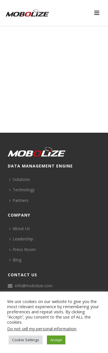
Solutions (19, 179)
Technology (22, 189)
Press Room (22, 249)
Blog (15, 260)
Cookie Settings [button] (25, 339)
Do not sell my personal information (41, 328)
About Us (19, 228)
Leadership (21, 239)
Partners (19, 200)
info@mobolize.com (33, 285)
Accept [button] (56, 339)
